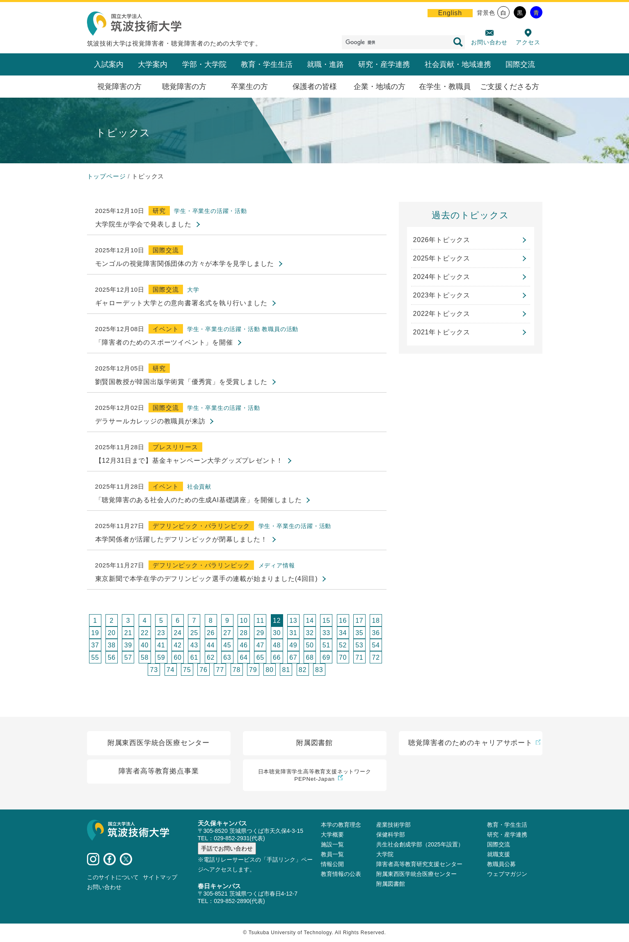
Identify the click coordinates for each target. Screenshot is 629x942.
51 (326, 645)
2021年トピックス (442, 332)
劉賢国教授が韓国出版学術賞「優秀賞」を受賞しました (181, 381)
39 (128, 645)
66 (277, 657)
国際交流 (520, 64)
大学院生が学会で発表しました (143, 224)
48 (277, 645)
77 (220, 669)
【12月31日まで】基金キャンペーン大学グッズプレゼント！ (189, 460)
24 (177, 632)
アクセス (528, 42)
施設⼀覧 (332, 844)
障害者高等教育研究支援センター (419, 864)
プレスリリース (175, 447)
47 (260, 645)
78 (236, 669)
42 (177, 645)
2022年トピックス (442, 313)
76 (203, 669)
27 (227, 632)
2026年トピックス (442, 239)
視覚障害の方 (119, 86)
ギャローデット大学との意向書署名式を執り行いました (181, 303)
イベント (165, 328)
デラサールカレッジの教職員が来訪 (150, 421)
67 (293, 657)
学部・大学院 (204, 64)
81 (286, 669)
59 (161, 657)
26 (211, 632)
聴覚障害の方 (184, 86)
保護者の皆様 (315, 86)
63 (227, 657)
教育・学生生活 (267, 64)
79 (253, 669)
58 (145, 657)
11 (260, 620)
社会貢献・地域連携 (458, 64)
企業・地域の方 (379, 86)
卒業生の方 (249, 86)
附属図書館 (390, 884)
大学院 (384, 854)
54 (376, 645)
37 (95, 645)
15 (326, 620)
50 (309, 645)
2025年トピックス (442, 258)
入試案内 (109, 64)
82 (302, 669)
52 (343, 645)
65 (260, 657)
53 (359, 645)
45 (227, 645)
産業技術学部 (393, 825)
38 (111, 645)
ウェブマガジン (507, 874)
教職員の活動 (280, 329)
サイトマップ (160, 877)
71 (359, 657)
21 (128, 632)
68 (309, 657)
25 (194, 632)
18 (376, 620)
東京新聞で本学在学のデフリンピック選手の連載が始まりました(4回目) (206, 578)
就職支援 (498, 854)
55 (95, 657)
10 (243, 620)
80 (269, 669)
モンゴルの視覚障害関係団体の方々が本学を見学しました (184, 263)
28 (243, 632)
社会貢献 (199, 486)
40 (145, 645)
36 (376, 632)
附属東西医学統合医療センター (416, 874)
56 (111, 657)
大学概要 (332, 835)
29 (260, 632)
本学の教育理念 (341, 825)
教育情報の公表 (341, 874)
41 (161, 645)
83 (319, 669)
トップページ (106, 176)
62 (211, 657)
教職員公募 (501, 864)
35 (359, 632)
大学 (193, 289)
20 (111, 632)
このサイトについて (113, 877)
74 (170, 669)
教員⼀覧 (332, 854)
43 (194, 645)
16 (343, 620)
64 (243, 657)
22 (145, 632)
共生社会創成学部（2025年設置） (420, 844)
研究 (159, 210)
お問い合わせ (489, 42)
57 (128, 657)
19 (95, 632)
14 (309, 620)
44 (211, 645)
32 (309, 632)
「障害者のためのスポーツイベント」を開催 (164, 342)
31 (293, 632)
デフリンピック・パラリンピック (201, 525)
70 (343, 657)
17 (359, 620)
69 (326, 657)
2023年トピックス (442, 295)
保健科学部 (390, 835)
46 (243, 645)
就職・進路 (325, 64)
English (450, 12)
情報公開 (332, 864)
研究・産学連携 (384, 64)
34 (343, 632)
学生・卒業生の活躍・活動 (210, 211)
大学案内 (152, 64)
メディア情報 (276, 565)
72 (376, 657)
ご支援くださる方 (509, 86)
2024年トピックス (442, 276)
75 (187, 669)
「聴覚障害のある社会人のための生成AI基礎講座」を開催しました (198, 499)
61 (194, 657)
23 (161, 632)
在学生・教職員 (445, 86)
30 (277, 632)
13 (293, 620)
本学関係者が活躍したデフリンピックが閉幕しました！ (181, 539)
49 (293, 645)
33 (326, 632)
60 (177, 657)
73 (154, 669)
